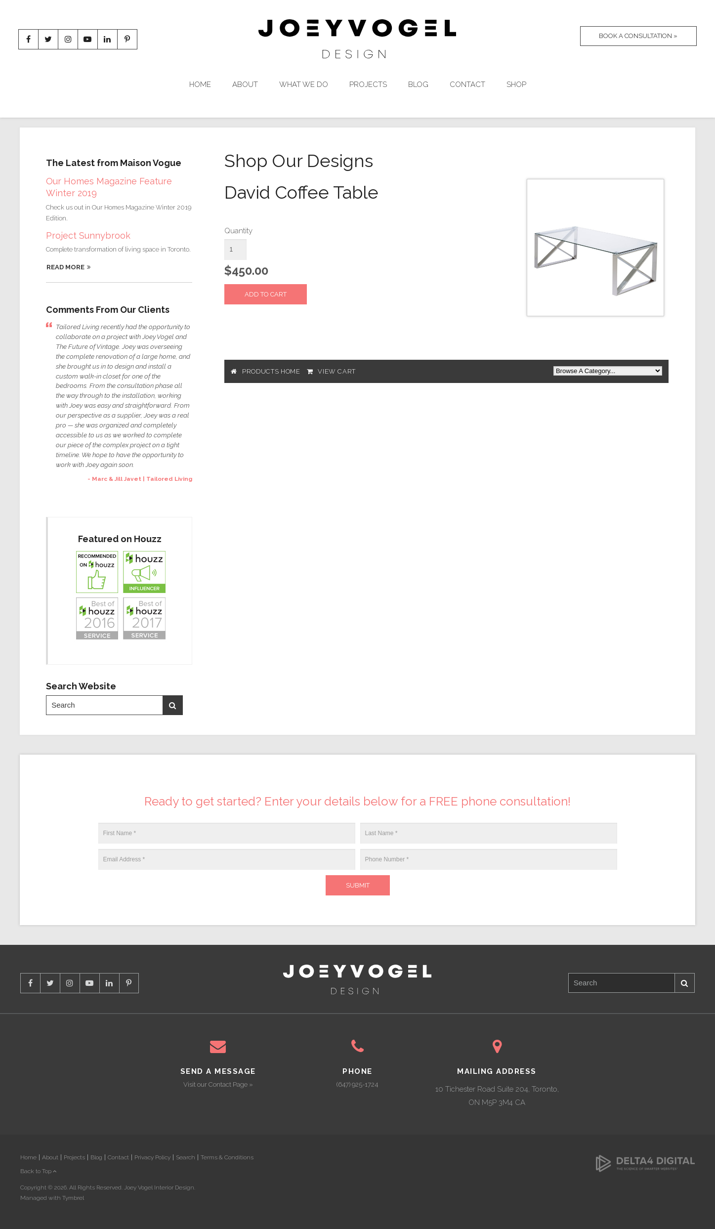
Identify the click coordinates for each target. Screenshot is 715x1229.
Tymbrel (73, 1197)
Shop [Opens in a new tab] (516, 85)
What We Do (303, 85)
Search (172, 705)
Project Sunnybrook (88, 235)
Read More (65, 267)
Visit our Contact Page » (218, 1084)
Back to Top (38, 1171)
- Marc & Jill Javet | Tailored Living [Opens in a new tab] (139, 478)
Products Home (271, 371)
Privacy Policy (152, 1157)
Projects (368, 85)
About (245, 85)
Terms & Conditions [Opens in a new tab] (227, 1157)
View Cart (337, 371)
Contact (467, 85)
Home (200, 85)
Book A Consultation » (635, 39)
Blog (418, 85)
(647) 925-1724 (357, 1084)
